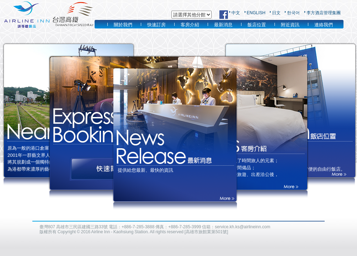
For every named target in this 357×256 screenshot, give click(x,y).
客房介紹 (190, 24)
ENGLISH (256, 12)
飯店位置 (256, 24)
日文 (276, 12)
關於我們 (123, 24)
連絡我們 (323, 24)
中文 (235, 12)
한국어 (293, 12)
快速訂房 (156, 24)
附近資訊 (290, 24)
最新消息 (223, 24)
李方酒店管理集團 (324, 12)
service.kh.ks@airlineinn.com (242, 226)
